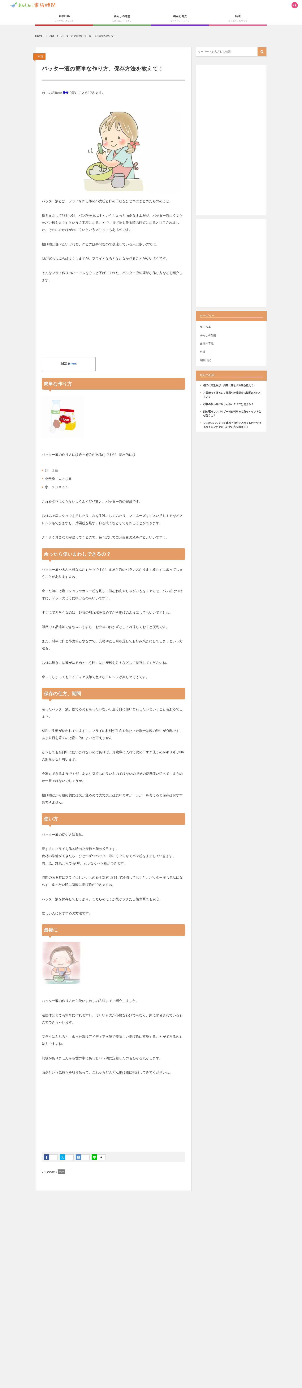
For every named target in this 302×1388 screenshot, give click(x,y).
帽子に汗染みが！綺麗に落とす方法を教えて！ (229, 385)
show (72, 363)
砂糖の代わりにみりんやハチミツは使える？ (228, 404)
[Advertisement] (113, 320)
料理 (40, 56)
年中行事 (205, 326)
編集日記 (205, 360)
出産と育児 (207, 343)
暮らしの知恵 (208, 335)
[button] (295, 5)
